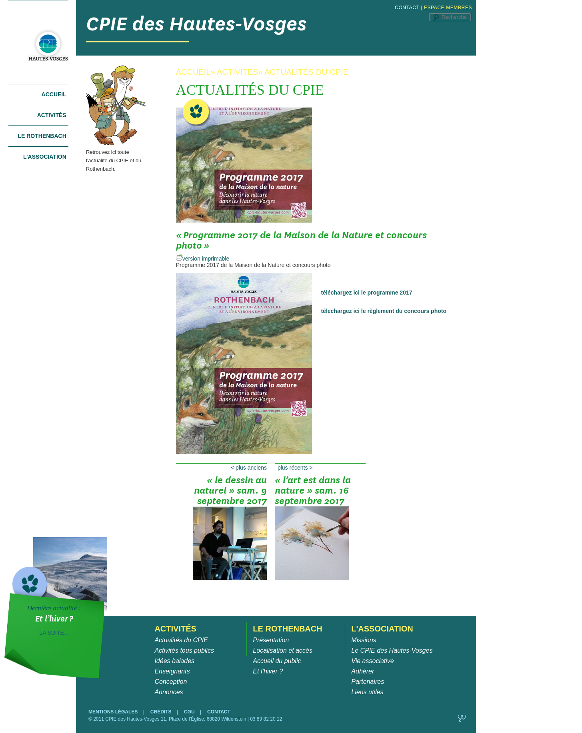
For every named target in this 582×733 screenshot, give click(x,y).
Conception (170, 681)
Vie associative (372, 660)
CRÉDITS (161, 712)
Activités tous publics (184, 650)
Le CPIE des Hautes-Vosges (391, 650)
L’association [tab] (44, 156)
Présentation (271, 640)
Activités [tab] (51, 115)
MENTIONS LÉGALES (113, 712)
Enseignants (172, 671)
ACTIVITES (237, 72)
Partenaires (367, 681)
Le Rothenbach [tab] (42, 136)
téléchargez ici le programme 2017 (366, 292)
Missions (363, 640)
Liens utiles (367, 692)
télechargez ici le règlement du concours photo (383, 311)
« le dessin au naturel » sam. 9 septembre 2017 (230, 493)
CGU (190, 712)
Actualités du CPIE (181, 640)
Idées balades (174, 660)
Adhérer (362, 671)
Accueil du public (277, 660)
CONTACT (407, 7)
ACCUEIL (193, 72)
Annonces (168, 692)
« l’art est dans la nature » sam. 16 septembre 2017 (313, 493)
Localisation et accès (282, 650)
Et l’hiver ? (268, 671)
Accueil (54, 94)
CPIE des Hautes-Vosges (196, 23)
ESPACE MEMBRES (448, 7)
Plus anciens (249, 467)
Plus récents (295, 467)
